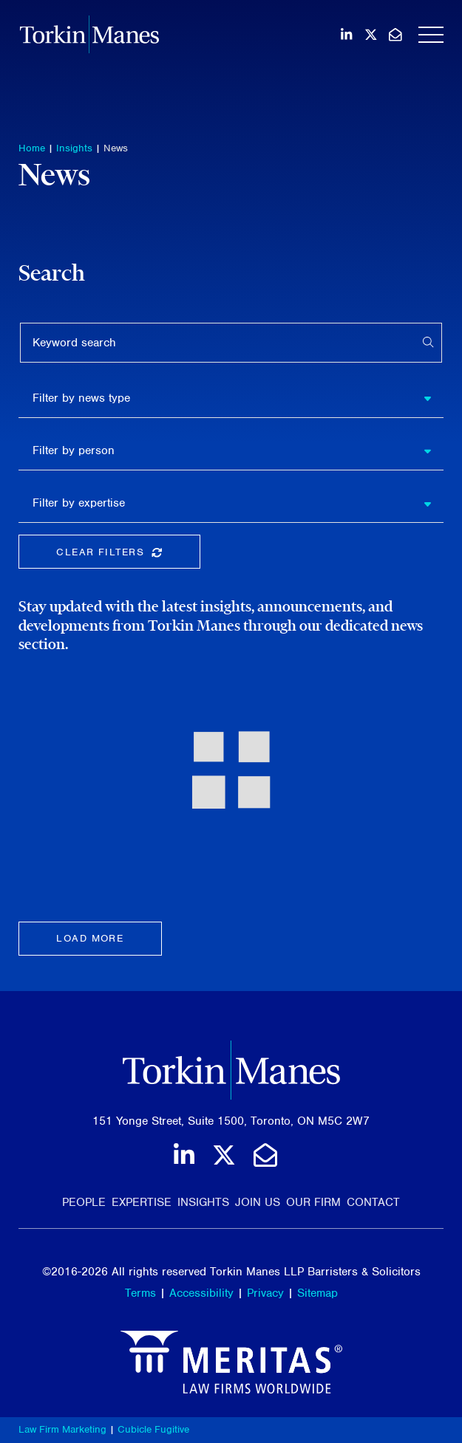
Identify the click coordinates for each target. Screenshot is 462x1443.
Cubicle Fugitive (153, 1429)
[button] (433, 398)
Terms (140, 1293)
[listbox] (231, 398)
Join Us (257, 1202)
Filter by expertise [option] (79, 503)
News (115, 148)
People (84, 1202)
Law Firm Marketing (62, 1429)
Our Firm (313, 1202)
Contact (373, 1202)
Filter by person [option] (74, 450)
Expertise (141, 1202)
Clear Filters (128, 555)
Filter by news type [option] (81, 398)
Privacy (265, 1293)
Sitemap (317, 1293)
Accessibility (201, 1293)
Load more (89, 938)
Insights (74, 148)
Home (31, 148)
